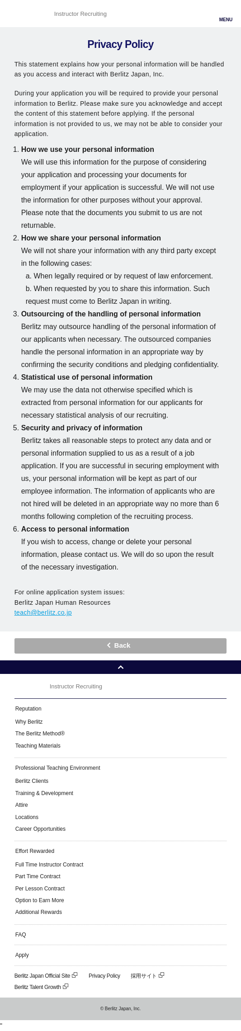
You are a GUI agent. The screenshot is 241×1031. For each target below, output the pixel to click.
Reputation (28, 709)
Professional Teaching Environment (57, 768)
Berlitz (30, 13)
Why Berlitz (29, 722)
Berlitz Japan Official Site (46, 976)
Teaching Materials (38, 746)
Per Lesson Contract (40, 888)
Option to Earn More (39, 900)
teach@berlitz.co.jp (43, 612)
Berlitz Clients (31, 781)
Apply (22, 955)
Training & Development (44, 793)
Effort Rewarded (35, 851)
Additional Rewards (38, 912)
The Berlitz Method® (40, 733)
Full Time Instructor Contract (49, 865)
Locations (26, 817)
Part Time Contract (38, 876)
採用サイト (148, 976)
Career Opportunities (40, 829)
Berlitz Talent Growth (41, 987)
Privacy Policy (104, 976)
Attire (21, 805)
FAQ (20, 935)
